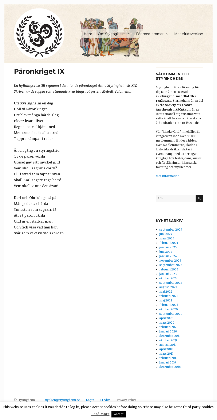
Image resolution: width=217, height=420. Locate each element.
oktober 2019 (168, 340)
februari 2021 (168, 305)
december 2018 (170, 367)
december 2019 (169, 336)
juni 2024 (165, 252)
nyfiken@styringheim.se (62, 400)
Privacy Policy (126, 400)
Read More (100, 414)
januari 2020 (168, 331)
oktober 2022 (168, 278)
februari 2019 (168, 358)
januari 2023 (168, 274)
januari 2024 (168, 256)
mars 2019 (166, 353)
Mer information (167, 176)
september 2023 (170, 265)
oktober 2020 (168, 309)
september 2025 (170, 229)
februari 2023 (168, 269)
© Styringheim (24, 400)
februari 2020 (168, 327)
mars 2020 (166, 322)
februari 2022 (168, 296)
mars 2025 (166, 238)
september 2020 (170, 314)
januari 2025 (168, 247)
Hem (88, 34)
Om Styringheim (112, 34)
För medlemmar (150, 34)
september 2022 (170, 283)
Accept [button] (118, 414)
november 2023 (170, 260)
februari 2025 (168, 243)
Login (90, 400)
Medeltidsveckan (188, 34)
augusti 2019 (167, 345)
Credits (105, 400)
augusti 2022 (168, 287)
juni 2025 (165, 234)
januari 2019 (167, 362)
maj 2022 (165, 291)
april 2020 (166, 318)
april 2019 (166, 349)
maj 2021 (165, 300)
